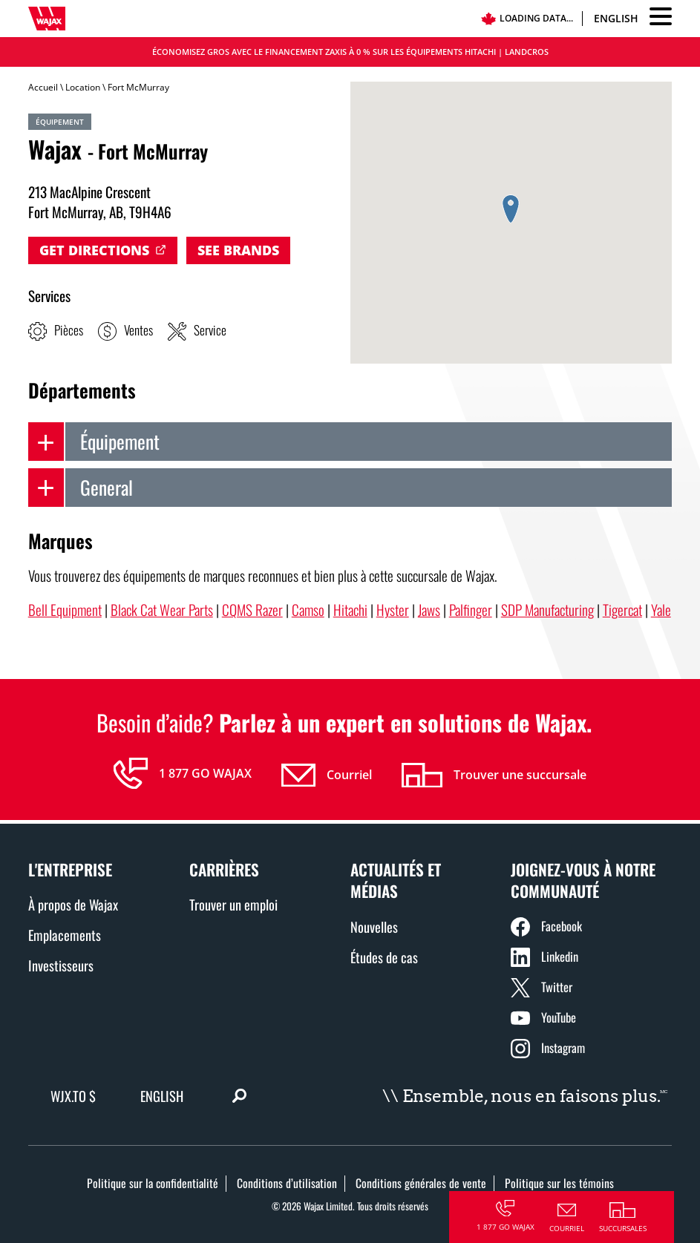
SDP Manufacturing (547, 609)
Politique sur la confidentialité (152, 1183)
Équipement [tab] (94, 441)
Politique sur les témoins (559, 1183)
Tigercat (622, 609)
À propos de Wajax (73, 904)
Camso (308, 609)
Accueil (43, 87)
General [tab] (80, 487)
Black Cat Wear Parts (162, 609)
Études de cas (384, 957)
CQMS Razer (252, 609)
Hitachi (350, 609)
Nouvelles (374, 926)
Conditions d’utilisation (287, 1183)
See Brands (238, 250)
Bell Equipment (65, 609)
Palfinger (470, 609)
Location (82, 87)
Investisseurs (61, 965)
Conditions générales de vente (421, 1183)
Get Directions (94, 250)
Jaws (429, 609)
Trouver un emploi (233, 904)
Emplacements (64, 935)
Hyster (392, 609)
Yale (661, 609)
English (616, 18)
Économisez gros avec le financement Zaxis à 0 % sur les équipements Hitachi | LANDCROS (350, 51)
